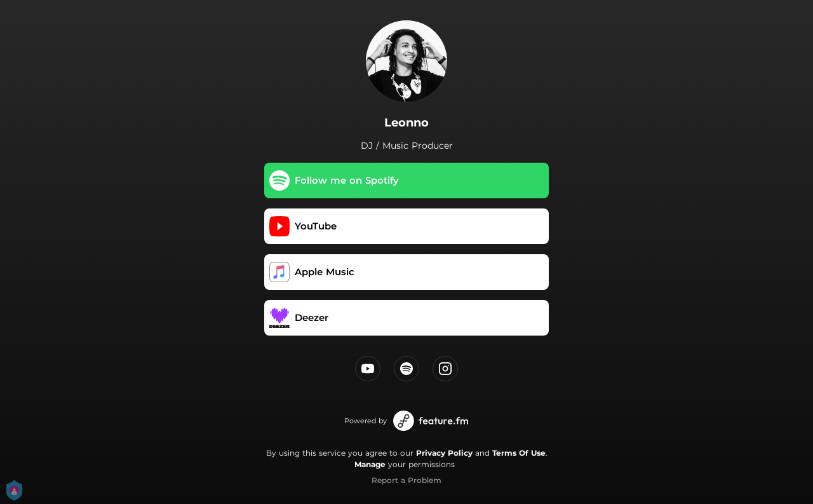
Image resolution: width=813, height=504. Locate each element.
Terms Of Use (519, 453)
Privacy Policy (444, 453)
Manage (370, 464)
